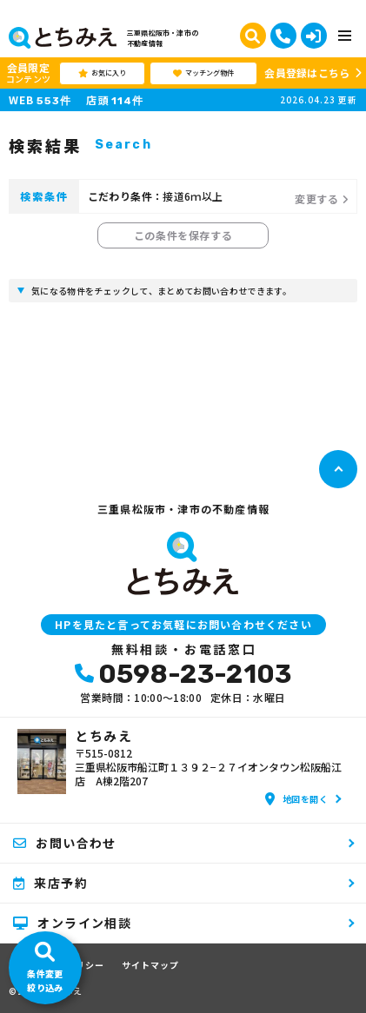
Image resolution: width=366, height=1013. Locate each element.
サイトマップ (150, 965)
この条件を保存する (183, 235)
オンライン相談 (72, 922)
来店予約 (50, 882)
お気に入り (102, 73)
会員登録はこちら (306, 72)
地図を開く (296, 798)
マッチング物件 (203, 73)
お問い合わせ (64, 842)
